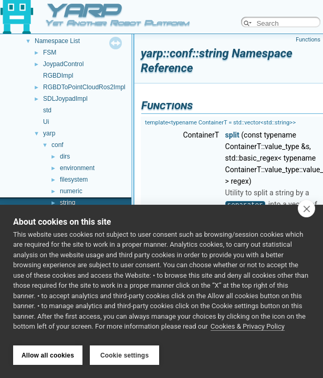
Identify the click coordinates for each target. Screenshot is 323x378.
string (67, 202)
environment (77, 168)
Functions (308, 39)
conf (57, 145)
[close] (306, 211)
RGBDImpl (58, 75)
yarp (49, 133)
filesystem (74, 179)
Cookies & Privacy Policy (248, 330)
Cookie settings (124, 355)
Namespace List (57, 41)
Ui (46, 121)
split (232, 135)
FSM (49, 52)
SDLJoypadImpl (65, 98)
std (47, 110)
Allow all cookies (48, 355)
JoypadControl (63, 64)
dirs (65, 156)
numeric (71, 191)
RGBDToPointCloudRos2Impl (84, 87)
